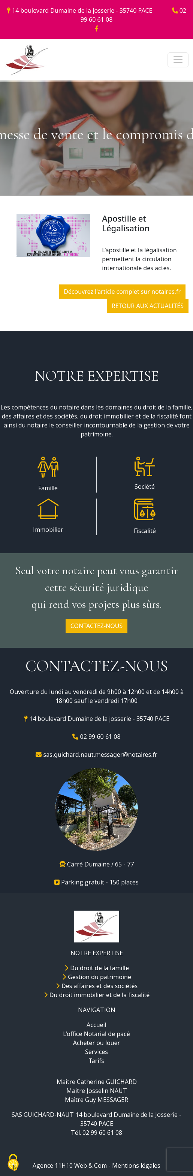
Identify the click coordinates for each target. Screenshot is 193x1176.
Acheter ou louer (96, 1043)
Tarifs (96, 1061)
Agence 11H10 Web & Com (70, 1165)
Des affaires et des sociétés (96, 986)
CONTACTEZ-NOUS (96, 626)
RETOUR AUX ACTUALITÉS (148, 306)
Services (96, 1052)
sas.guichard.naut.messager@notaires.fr (96, 754)
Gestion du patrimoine (96, 977)
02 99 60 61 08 (96, 736)
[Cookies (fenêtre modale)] (13, 1163)
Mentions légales (136, 1165)
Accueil (96, 1025)
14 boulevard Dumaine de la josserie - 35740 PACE (80, 10)
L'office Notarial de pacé (96, 1034)
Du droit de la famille (96, 968)
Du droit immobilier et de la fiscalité (96, 995)
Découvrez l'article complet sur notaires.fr (122, 291)
